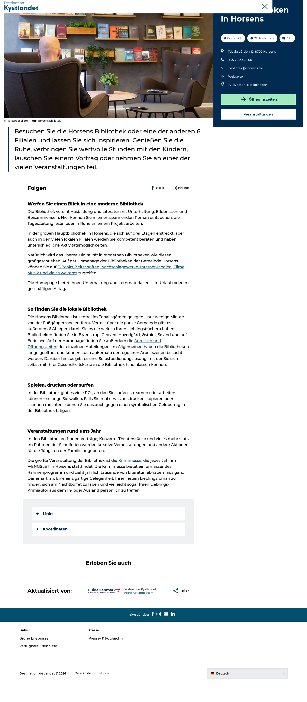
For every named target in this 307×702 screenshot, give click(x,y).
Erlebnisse (113, 14)
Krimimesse (130, 480)
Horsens (267, 4)
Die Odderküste (248, 4)
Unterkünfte (155, 14)
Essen (176, 14)
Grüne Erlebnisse (36, 659)
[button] (155, 611)
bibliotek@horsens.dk (245, 88)
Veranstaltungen (258, 135)
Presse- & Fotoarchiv (107, 659)
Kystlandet (227, 4)
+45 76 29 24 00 (240, 80)
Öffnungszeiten (258, 119)
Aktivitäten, (237, 105)
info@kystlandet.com (125, 613)
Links (45, 534)
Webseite (235, 97)
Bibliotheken (257, 105)
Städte (133, 14)
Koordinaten (52, 549)
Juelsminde (283, 4)
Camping (194, 14)
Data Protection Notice (94, 694)
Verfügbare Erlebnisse (40, 666)
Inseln (299, 4)
